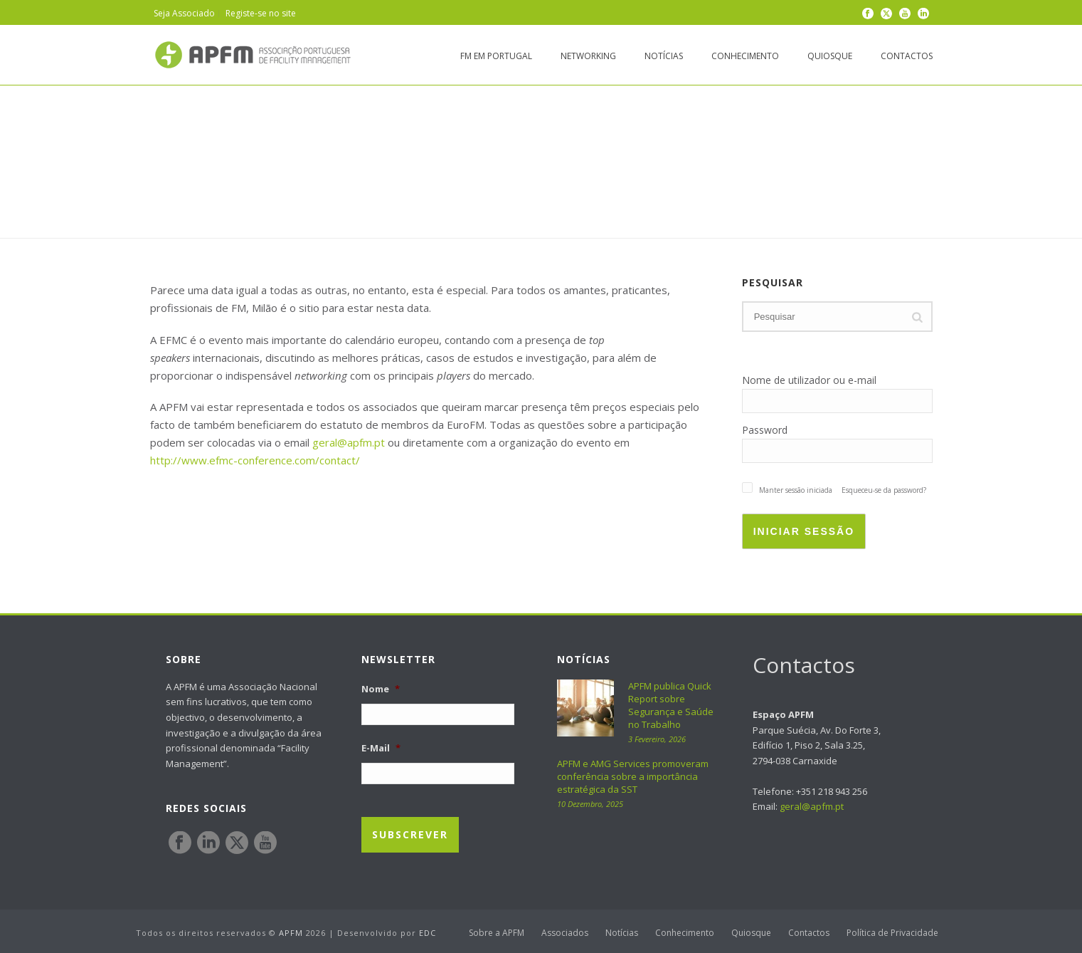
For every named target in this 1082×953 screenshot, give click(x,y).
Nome (380, 689)
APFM (291, 932)
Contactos (907, 56)
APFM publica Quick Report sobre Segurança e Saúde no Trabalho (671, 705)
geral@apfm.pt (348, 442)
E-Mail (381, 748)
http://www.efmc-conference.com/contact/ (255, 460)
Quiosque (829, 56)
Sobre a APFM (496, 933)
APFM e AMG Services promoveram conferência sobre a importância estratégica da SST (633, 776)
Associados (564, 933)
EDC (427, 932)
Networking (588, 56)
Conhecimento (745, 56)
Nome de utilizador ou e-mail (809, 380)
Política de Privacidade (892, 933)
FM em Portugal (496, 56)
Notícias (664, 56)
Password (764, 430)
